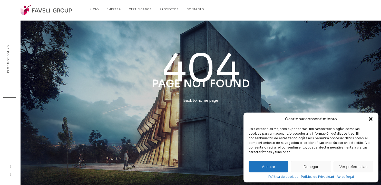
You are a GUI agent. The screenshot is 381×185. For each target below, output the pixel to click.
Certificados (140, 9)
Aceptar (268, 166)
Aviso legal (345, 177)
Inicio (94, 9)
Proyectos (169, 9)
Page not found (8, 59)
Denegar (311, 166)
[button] (370, 119)
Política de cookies (283, 177)
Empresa (114, 9)
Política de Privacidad (317, 177)
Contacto (195, 9)
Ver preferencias (353, 166)
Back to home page (200, 100)
